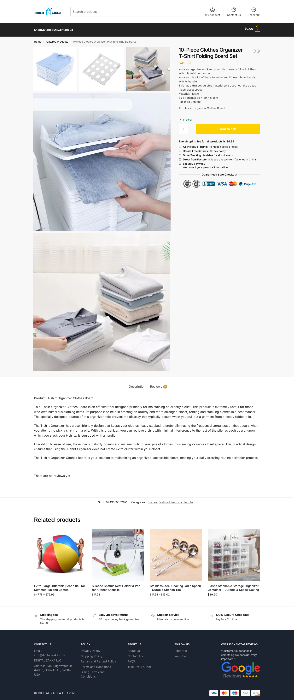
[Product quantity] (183, 127)
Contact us (234, 11)
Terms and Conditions (96, 665)
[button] (252, 29)
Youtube (180, 654)
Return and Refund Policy (98, 659)
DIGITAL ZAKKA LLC (47, 658)
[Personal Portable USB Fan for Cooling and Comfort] (258, 49)
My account (212, 11)
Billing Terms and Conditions (93, 672)
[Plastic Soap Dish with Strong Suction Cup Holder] (254, 49)
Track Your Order (139, 665)
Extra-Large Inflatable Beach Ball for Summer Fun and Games (59, 586)
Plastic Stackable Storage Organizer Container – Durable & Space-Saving (233, 586)
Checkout (254, 11)
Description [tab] (137, 384)
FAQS (131, 659)
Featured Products (56, 39)
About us (134, 649)
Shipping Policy (91, 654)
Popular (188, 500)
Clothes (152, 500)
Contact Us (135, 654)
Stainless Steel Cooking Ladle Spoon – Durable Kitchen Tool (175, 586)
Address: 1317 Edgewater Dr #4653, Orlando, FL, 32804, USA (53, 668)
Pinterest (180, 649)
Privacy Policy (90, 649)
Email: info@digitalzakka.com (49, 651)
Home (37, 39)
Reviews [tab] (158, 385)
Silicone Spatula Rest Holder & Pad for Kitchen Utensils (116, 586)
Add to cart (228, 127)
